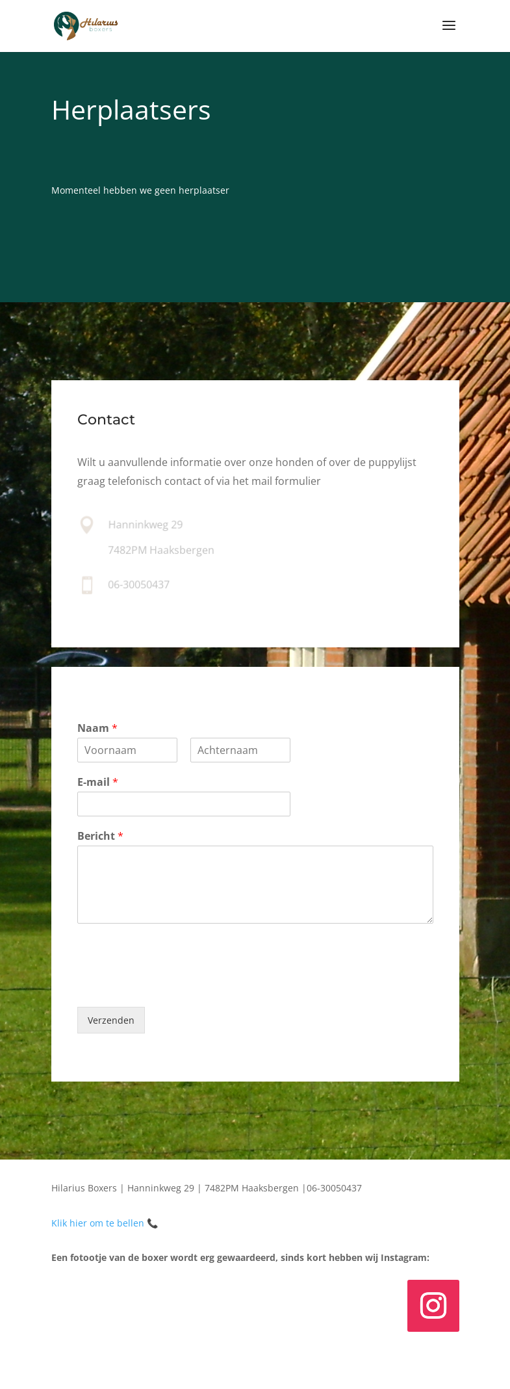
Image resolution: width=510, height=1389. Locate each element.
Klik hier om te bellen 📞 (104, 1223)
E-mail (97, 782)
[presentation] (176, 985)
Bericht (100, 836)
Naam (97, 728)
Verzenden (111, 1020)
